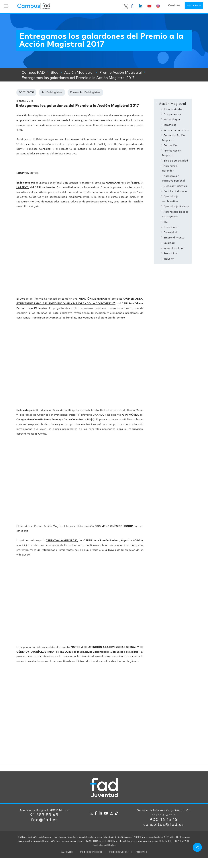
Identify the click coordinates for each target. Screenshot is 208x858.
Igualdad (169, 243)
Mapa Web (141, 852)
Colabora (174, 5)
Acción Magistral (52, 92)
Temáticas (170, 125)
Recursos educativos (176, 130)
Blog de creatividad (176, 161)
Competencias (172, 114)
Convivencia (171, 227)
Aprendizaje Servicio (176, 206)
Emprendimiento (174, 237)
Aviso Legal (67, 852)
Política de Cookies (119, 852)
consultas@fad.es (163, 825)
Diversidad (170, 232)
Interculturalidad (174, 248)
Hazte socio (194, 5)
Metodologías (172, 119)
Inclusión (169, 259)
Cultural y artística (175, 186)
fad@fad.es (44, 820)
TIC (166, 222)
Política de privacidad (91, 852)
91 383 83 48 (44, 815)
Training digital (173, 109)
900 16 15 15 (164, 820)
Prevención (170, 253)
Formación (170, 145)
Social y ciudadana (175, 191)
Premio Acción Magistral (85, 92)
